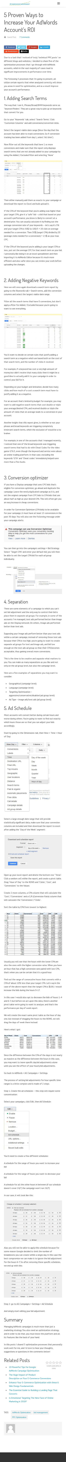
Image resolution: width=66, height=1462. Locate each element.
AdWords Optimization (21, 1412)
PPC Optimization (19, 1417)
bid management (41, 1412)
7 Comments (24, 37)
